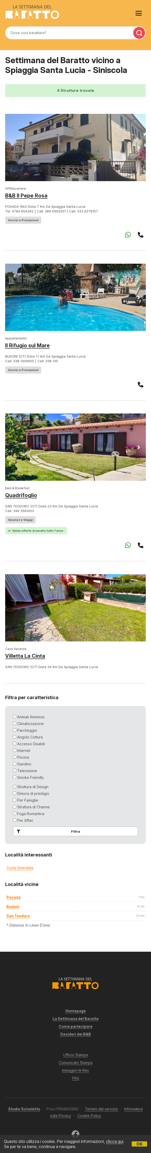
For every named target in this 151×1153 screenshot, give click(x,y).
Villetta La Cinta (25, 656)
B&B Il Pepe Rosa (26, 196)
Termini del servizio (101, 1109)
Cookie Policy (89, 1115)
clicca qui (114, 1141)
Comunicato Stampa (76, 1062)
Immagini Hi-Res (75, 1070)
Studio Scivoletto (24, 1109)
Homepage (75, 1011)
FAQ (75, 1078)
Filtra (47, 831)
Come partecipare (76, 1026)
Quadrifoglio (21, 495)
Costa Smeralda (19, 868)
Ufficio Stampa (75, 1055)
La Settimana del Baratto (76, 1018)
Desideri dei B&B (75, 1034)
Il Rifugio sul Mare (27, 345)
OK (139, 1144)
